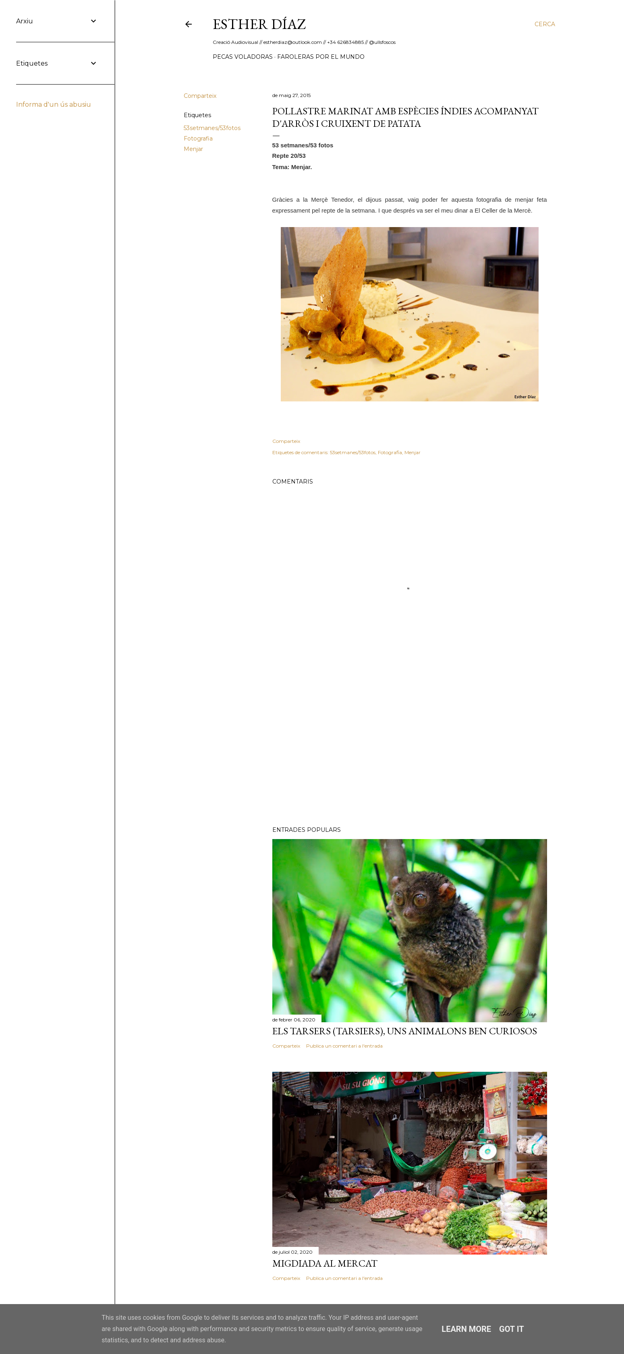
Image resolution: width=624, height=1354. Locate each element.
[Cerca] (545, 24)
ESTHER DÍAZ (259, 23)
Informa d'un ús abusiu (53, 104)
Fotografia (198, 138)
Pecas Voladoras (243, 56)
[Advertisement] (409, 749)
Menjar (193, 149)
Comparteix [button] (200, 95)
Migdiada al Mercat (324, 1263)
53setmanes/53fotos (212, 128)
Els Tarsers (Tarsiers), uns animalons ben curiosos (404, 1031)
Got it (511, 1329)
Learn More (466, 1329)
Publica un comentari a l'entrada (344, 1046)
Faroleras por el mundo (321, 56)
